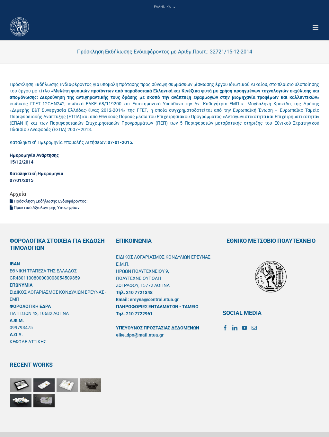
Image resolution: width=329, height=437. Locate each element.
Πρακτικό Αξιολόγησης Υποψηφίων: (45, 207)
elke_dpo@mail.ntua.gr (140, 334)
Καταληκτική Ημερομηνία (36, 173)
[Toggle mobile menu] (316, 27)
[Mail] (254, 327)
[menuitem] (164, 7)
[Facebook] (225, 327)
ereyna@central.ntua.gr (154, 299)
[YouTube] (244, 327)
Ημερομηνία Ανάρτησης (34, 155)
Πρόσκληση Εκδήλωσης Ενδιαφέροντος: (49, 201)
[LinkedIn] (234, 327)
